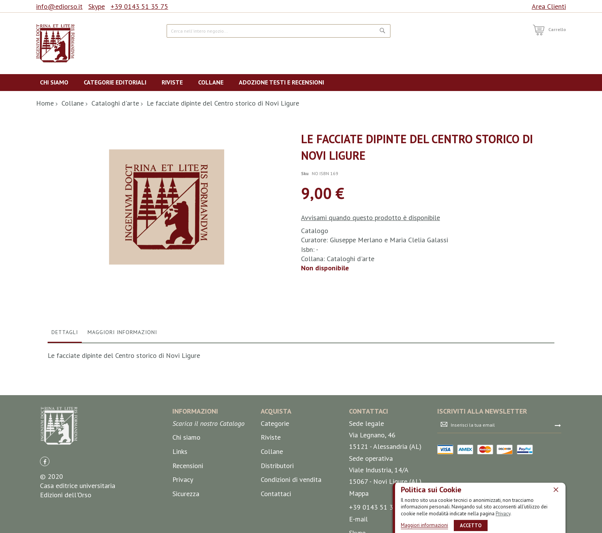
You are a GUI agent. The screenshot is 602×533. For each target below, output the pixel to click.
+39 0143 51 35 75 (139, 6)
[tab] (65, 435)
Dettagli (64, 433)
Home (45, 103)
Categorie (275, 524)
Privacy (503, 513)
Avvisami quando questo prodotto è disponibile (370, 217)
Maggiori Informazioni (122, 433)
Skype (96, 6)
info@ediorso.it (59, 6)
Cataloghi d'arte (115, 103)
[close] (556, 489)
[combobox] (278, 31)
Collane (72, 103)
